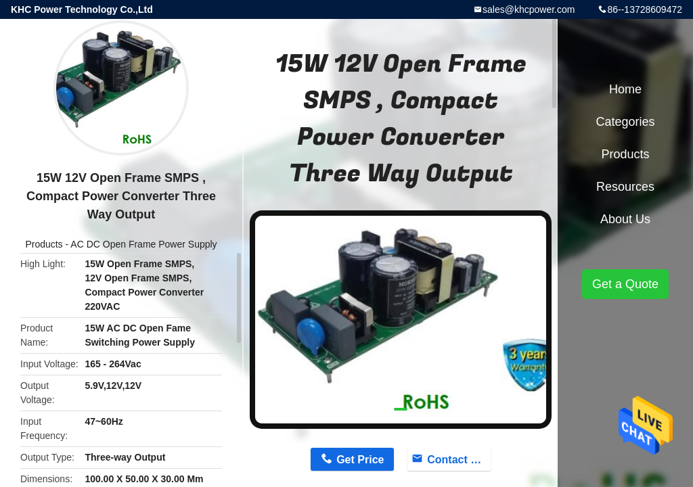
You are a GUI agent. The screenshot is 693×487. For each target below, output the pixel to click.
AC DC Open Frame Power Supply (143, 244)
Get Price (360, 459)
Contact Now (459, 459)
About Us (625, 219)
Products (43, 244)
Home (625, 89)
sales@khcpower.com (529, 9)
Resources (625, 186)
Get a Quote (625, 284)
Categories (625, 122)
